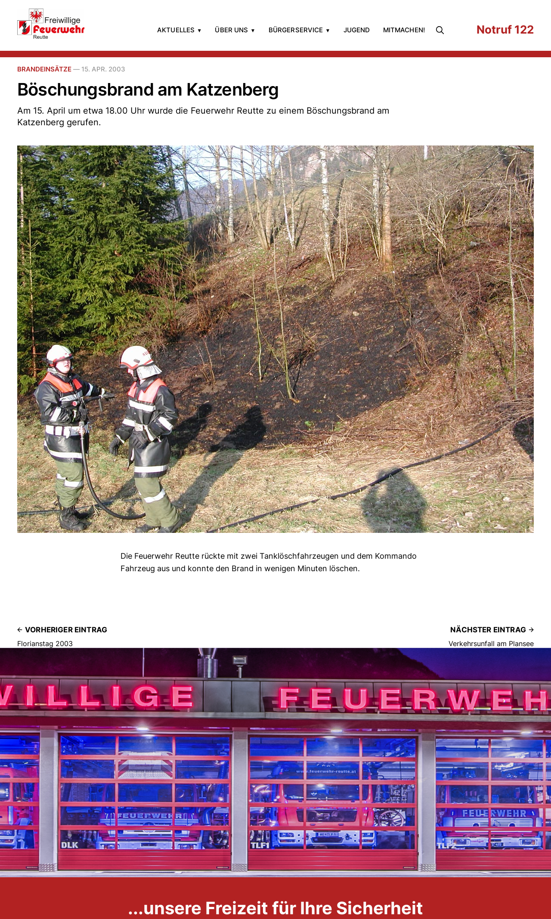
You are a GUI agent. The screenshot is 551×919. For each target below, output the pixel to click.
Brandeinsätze (44, 69)
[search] (441, 30)
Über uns (231, 30)
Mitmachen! (404, 30)
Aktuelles (176, 30)
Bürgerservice (296, 30)
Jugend (357, 30)
